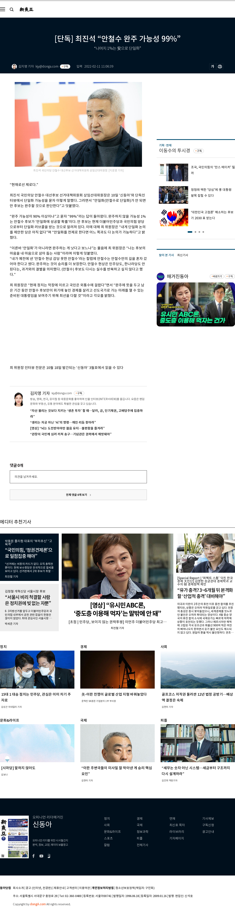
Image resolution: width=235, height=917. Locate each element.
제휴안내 (59, 888)
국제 (140, 825)
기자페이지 (176, 838)
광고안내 (208, 832)
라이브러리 (176, 832)
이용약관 (84, 888)
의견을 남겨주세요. (26, 477)
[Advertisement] (55, 331)
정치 (107, 819)
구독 (65, 66)
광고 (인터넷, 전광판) (39, 888)
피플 (140, 838)
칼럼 (107, 845)
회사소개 (18, 888)
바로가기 (217, 276)
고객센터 (71, 888)
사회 (107, 825)
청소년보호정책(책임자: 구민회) (135, 888)
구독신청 (208, 825)
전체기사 (142, 845)
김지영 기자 (40, 393)
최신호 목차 (177, 825)
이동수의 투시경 (174, 151)
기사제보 (208, 819)
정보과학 (142, 832)
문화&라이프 (112, 832)
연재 (172, 819)
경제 (140, 819)
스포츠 (108, 838)
